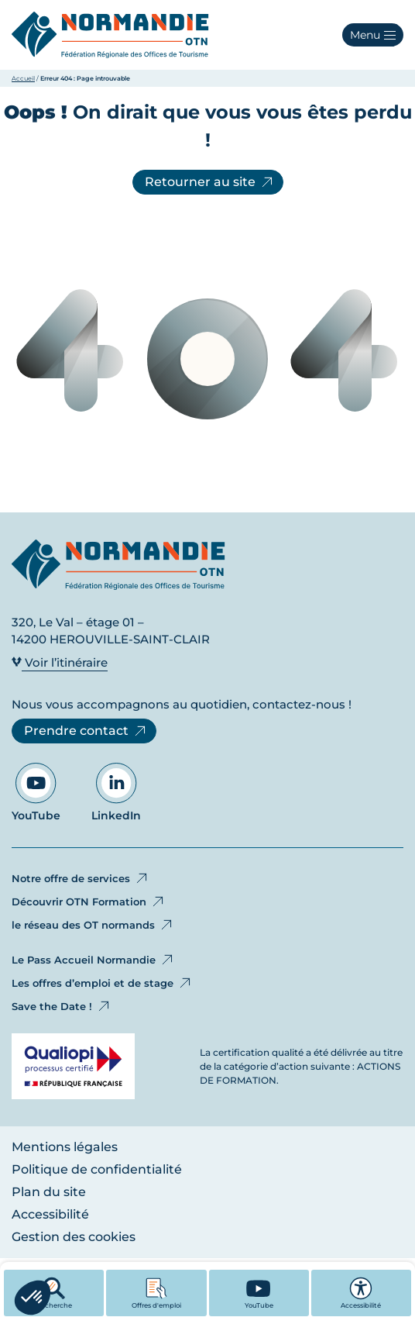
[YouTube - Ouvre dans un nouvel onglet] (259, 1293)
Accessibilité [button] (361, 1293)
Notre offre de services (80, 878)
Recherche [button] (54, 1293)
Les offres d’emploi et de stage (102, 983)
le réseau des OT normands (93, 925)
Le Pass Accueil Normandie (93, 959)
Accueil (23, 78)
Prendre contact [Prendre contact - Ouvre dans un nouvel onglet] (86, 731)
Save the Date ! (61, 1006)
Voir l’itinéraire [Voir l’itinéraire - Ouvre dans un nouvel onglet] (60, 662)
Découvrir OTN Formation (89, 901)
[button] (372, 35)
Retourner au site (210, 182)
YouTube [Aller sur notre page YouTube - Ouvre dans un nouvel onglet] (36, 792)
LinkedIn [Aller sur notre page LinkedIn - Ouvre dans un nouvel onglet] (116, 792)
